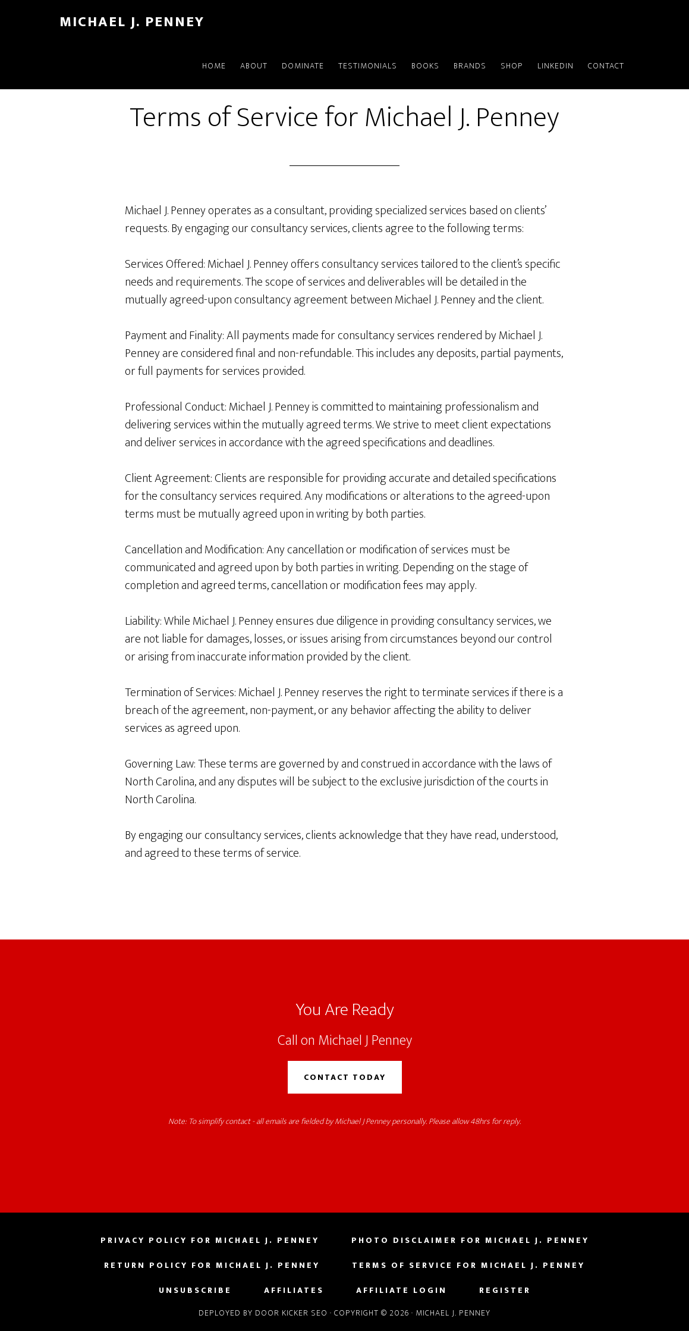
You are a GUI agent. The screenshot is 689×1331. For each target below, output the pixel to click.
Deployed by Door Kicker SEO (263, 1313)
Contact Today (345, 1077)
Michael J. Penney (132, 22)
